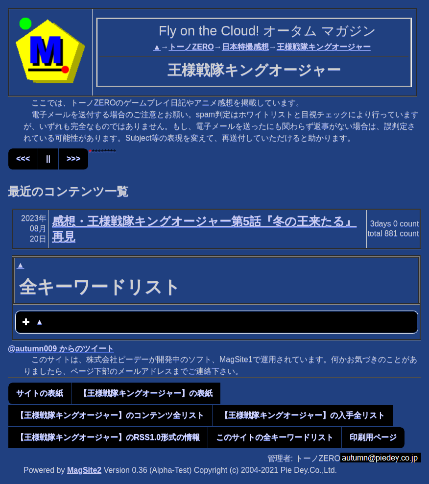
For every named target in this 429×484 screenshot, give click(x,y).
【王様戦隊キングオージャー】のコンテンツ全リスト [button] (110, 415)
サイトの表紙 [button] (39, 393)
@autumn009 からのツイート (61, 348)
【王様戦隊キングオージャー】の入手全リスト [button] (302, 415)
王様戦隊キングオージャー (324, 47)
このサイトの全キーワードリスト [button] (275, 437)
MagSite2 (84, 470)
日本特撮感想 (245, 47)
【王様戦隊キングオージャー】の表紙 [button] (146, 393)
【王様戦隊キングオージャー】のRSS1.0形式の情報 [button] (108, 437)
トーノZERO (191, 47)
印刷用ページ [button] (373, 437)
